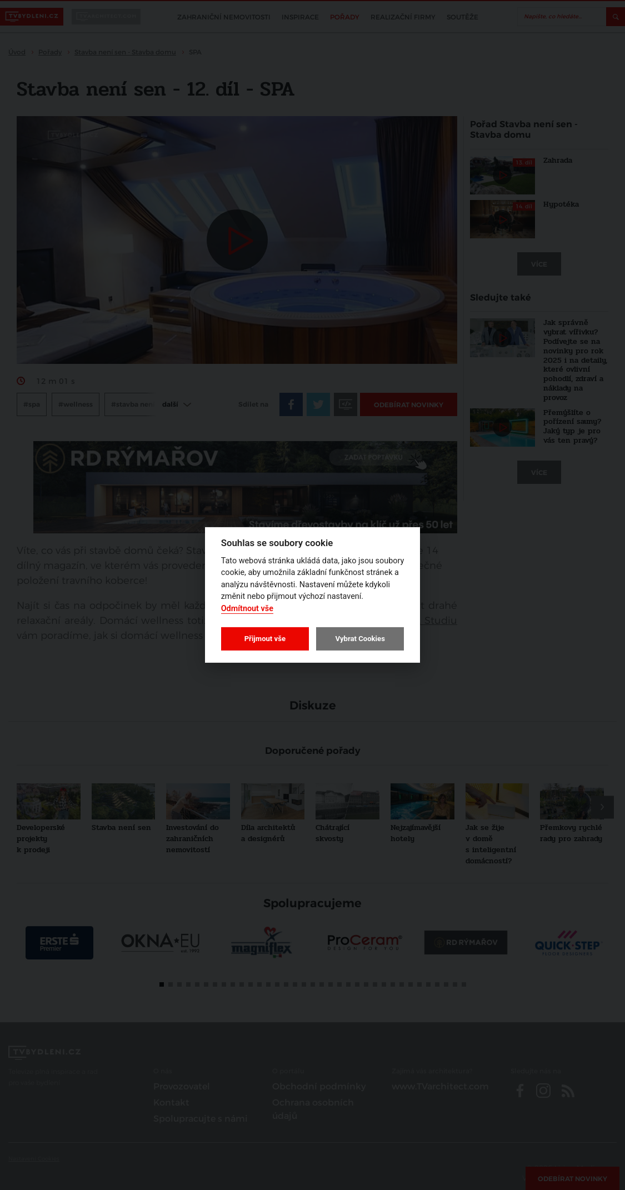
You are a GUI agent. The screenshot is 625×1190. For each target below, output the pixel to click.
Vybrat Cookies (359, 638)
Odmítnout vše (247, 608)
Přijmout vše (265, 638)
